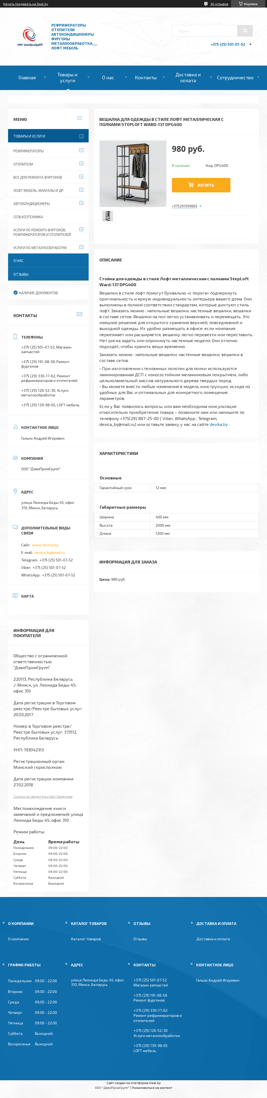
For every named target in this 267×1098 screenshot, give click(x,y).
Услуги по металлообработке (40, 248)
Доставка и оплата (188, 77)
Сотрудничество (235, 77)
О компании (18, 938)
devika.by (219, 424)
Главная (27, 77)
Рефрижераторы (28, 151)
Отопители (23, 164)
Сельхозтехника (28, 217)
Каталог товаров (86, 938)
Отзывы (20, 274)
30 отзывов (219, 4)
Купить (206, 185)
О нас (108, 77)
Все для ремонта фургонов (37, 177)
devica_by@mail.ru (49, 552)
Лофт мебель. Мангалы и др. (38, 190)
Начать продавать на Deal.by (25, 4)
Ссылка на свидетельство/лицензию (43, 796)
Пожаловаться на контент (152, 1087)
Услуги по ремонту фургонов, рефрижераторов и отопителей (42, 232)
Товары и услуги (67, 77)
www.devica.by (45, 545)
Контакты (146, 77)
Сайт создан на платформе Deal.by (134, 1083)
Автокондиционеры (31, 204)
